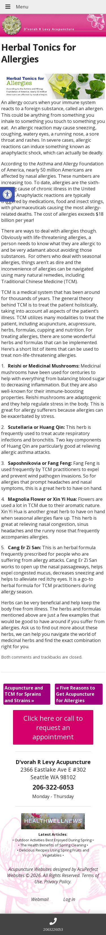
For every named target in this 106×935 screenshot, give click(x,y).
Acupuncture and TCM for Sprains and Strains (24, 694)
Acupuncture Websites (30, 869)
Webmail (40, 899)
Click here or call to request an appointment (53, 727)
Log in (69, 899)
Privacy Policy (57, 881)
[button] (7, 194)
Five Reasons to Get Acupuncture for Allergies (75, 694)
